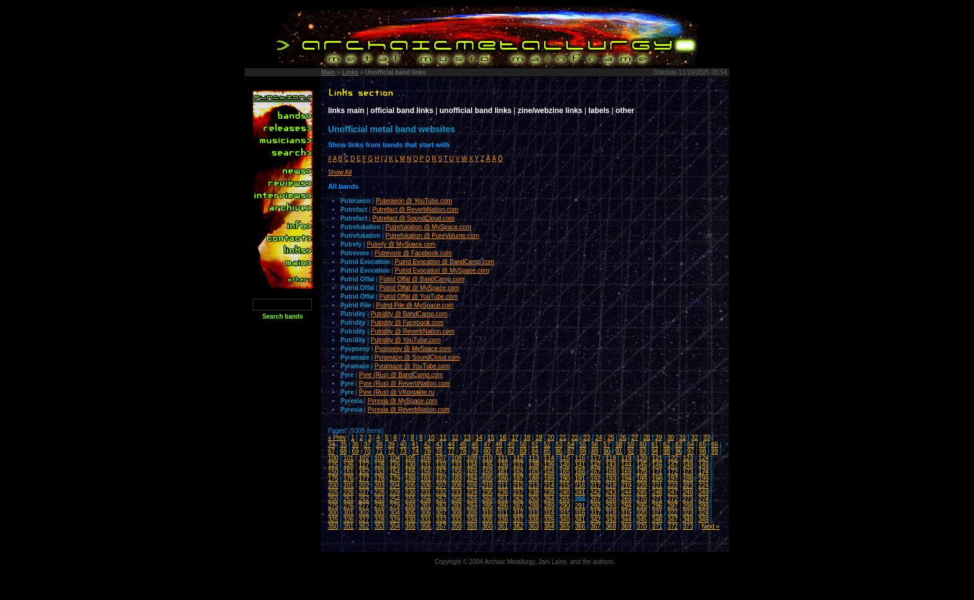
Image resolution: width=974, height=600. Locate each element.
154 (394, 471)
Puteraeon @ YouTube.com (414, 201)
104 (394, 458)
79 (474, 451)
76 (438, 451)
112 (518, 458)
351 (349, 526)
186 (503, 478)
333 (457, 519)
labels (598, 110)
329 (394, 519)
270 (642, 499)
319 (626, 512)
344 (626, 519)
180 (410, 478)
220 (642, 485)
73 (403, 451)
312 (518, 512)
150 (333, 471)
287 (518, 505)
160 (487, 471)
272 (672, 499)
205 (410, 485)
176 (349, 478)
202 (364, 485)
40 (403, 444)
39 (391, 444)
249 (703, 492)
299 (703, 505)
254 (394, 499)
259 (472, 499)
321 (657, 512)
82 (510, 451)
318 (611, 512)
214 (549, 485)
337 (518, 519)
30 (670, 437)
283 (457, 505)
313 (534, 512)
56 (594, 444)
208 (457, 485)
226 (349, 492)
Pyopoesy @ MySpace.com (413, 348)
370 (642, 526)
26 (622, 437)
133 (457, 464)
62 (666, 444)
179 (394, 478)
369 (626, 526)
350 (333, 526)
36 (355, 444)
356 (426, 526)
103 (379, 458)
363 (534, 526)
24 (598, 437)
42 (427, 444)
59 (630, 444)
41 (415, 444)
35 (343, 444)
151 (349, 471)
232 (441, 492)
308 (457, 512)
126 (349, 464)
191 (580, 478)
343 (611, 519)
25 (611, 437)
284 (472, 505)
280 (410, 505)
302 (364, 512)
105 (410, 458)
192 (595, 478)
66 (714, 444)
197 (672, 478)
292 (595, 505)
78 (463, 451)
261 (503, 499)
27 (634, 437)
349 (703, 519)
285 (487, 505)
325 (333, 519)
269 (626, 499)
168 (611, 471)
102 (364, 458)
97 (690, 451)
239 (549, 492)
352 (364, 526)
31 (682, 437)
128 (379, 464)
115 (565, 458)
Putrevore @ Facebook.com (413, 253)
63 (678, 444)
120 (642, 458)
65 (702, 444)
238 (534, 492)
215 (565, 485)
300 (333, 512)
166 (580, 471)
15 (491, 437)
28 (646, 437)
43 (438, 444)
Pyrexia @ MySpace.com (402, 401)
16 (502, 437)
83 (522, 451)
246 (657, 492)
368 (611, 526)
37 (367, 444)
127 (364, 464)
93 (642, 451)
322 (672, 512)
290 (565, 505)
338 (534, 519)
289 (549, 505)
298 (688, 505)
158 (457, 471)
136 (503, 464)
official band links (401, 110)
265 (565, 499)
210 (487, 485)
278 (379, 505)
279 (394, 505)
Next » (711, 526)
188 (534, 478)
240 (565, 492)
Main (328, 72)
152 (364, 471)
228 (379, 492)
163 (534, 471)
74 (415, 451)
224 (703, 485)
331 (426, 519)
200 (333, 485)
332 (441, 519)
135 (487, 464)
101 (349, 458)
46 (474, 444)
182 (441, 478)
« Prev (337, 437)
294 (626, 505)
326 (349, 519)
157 (441, 471)
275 (333, 505)
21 (563, 437)
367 (595, 526)
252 (364, 499)
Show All (340, 172)
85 (547, 451)
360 (487, 526)
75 (427, 451)
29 (658, 437)
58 (619, 444)
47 (487, 444)
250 (333, 499)
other (625, 110)
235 (487, 492)
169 (626, 471)
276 (349, 505)
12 (455, 437)
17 (514, 437)
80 (487, 451)
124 (703, 458)
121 (657, 458)
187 (518, 478)
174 (703, 471)
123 (688, 458)
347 (672, 519)
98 (702, 451)
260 (487, 499)
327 (364, 519)
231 (426, 492)
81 (499, 451)
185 (487, 478)
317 (595, 512)
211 (503, 485)
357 (441, 526)
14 (479, 437)
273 (688, 499)
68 (343, 451)
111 (503, 458)
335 (487, 519)
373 (688, 526)
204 (394, 485)
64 (690, 444)
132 (441, 464)
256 (426, 499)
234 (472, 492)
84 (535, 451)
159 (472, 471)
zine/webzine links (549, 110)
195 (642, 478)
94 (654, 451)
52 (547, 444)
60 (642, 444)
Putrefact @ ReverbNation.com (415, 209)
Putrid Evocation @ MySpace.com (441, 270)
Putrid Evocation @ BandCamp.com (444, 261)
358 (457, 526)
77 (451, 451)
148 (688, 464)
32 (694, 437)
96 (678, 451)
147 (672, 464)
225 (333, 492)
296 (657, 505)
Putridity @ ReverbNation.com (413, 331)
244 (626, 492)
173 (688, 471)
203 (379, 485)
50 (522, 444)
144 (626, 464)
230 (410, 492)
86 (558, 451)
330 (410, 519)
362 (518, 526)
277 (364, 505)
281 (426, 505)
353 (379, 526)
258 (457, 499)
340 (565, 519)
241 (580, 492)
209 (472, 485)
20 (550, 437)
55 (583, 444)
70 (367, 451)
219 (626, 485)
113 (534, 458)
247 (672, 492)
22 (574, 437)
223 (688, 485)
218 (611, 485)
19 (538, 437)
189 (549, 478)
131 (426, 464)
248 (688, 492)
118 (611, 458)
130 (410, 464)
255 (410, 499)
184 (472, 478)
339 (549, 519)
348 (688, 519)
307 (441, 512)
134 (472, 464)
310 (487, 512)
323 (688, 512)
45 (463, 444)
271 (657, 499)
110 (487, 458)
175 (333, 478)
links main (346, 110)
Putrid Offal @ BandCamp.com (421, 279)
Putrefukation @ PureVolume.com (432, 235)
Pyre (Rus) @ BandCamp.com (401, 374)
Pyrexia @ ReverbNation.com (409, 409)
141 (580, 464)
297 (672, 505)
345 (642, 519)
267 (595, 499)
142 (595, 464)
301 (349, 512)
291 (580, 505)
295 (642, 505)
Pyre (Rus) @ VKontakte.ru (396, 392)
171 (657, 471)
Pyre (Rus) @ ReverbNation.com (404, 383)
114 (549, 458)
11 (443, 437)
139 (549, 464)
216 (580, 485)
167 (595, 471)
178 (379, 478)
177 (364, 478)
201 (349, 485)
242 (595, 492)
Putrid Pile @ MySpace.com (414, 305)
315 (565, 512)
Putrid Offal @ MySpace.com (419, 287)
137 (518, 464)
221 (657, 485)
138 (534, 464)
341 (580, 519)
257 (441, 499)
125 (333, 464)
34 (331, 444)
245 (642, 492)
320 (642, 512)
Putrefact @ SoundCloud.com (413, 218)
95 (666, 451)
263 (534, 499)
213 (534, 485)
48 (499, 444)
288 (534, 505)
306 (426, 512)
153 (379, 471)
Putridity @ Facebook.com (407, 322)
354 (394, 526)
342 (595, 519)
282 (441, 505)
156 (426, 471)
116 (580, 458)
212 (518, 485)
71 (379, 451)
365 (565, 526)
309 (472, 512)
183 (457, 478)
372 (672, 526)
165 (565, 471)
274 (703, 499)
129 (394, 464)
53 (558, 444)
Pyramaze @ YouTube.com (412, 366)
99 (714, 451)
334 (472, 519)
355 (410, 526)
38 (379, 444)
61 (654, 444)
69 (355, 451)
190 (565, 478)
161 (503, 471)
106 (426, 458)
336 (503, 519)
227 (364, 492)
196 (657, 478)
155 (410, 471)
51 (535, 444)
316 (580, 512)
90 (606, 451)
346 (657, 519)
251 (349, 499)
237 (518, 492)
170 (642, 471)
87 (571, 451)
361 (503, 526)
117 (595, 458)
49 (510, 444)
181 (426, 478)
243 (611, 492)
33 (706, 437)
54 (571, 444)
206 (426, 485)
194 (626, 478)
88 (583, 451)
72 (391, 451)
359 (472, 526)
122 (672, 458)
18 (527, 437)
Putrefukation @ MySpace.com (428, 227)
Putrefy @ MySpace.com (400, 244)
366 (580, 526)
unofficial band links (476, 110)
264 (549, 499)
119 (626, 458)
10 (430, 437)
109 (472, 458)
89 (594, 451)
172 (672, 471)
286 (503, 505)
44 (451, 444)
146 (657, 464)
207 (441, 485)
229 (394, 492)
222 (672, 485)
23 (586, 437)
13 (466, 437)
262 (518, 499)
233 (457, 492)
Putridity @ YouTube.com (406, 340)
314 (549, 512)
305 (410, 512)
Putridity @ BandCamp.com (409, 314)
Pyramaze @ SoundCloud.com (417, 357)
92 (630, 451)
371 (657, 526)
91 (619, 451)
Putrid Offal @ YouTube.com (418, 296)
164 (549, 471)
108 (457, 458)
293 (611, 505)
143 (611, 464)
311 (503, 512)
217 (595, 485)
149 (703, 464)
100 (333, 458)
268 (611, 499)
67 (331, 451)
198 (688, 478)
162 (518, 471)
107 (441, 458)
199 (703, 478)
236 (503, 492)
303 (379, 512)
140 (565, 464)
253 (379, 499)
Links (350, 72)
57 (606, 444)
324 (703, 512)
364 (549, 526)
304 (394, 512)
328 (379, 519)
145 (642, 464)
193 (611, 478)
